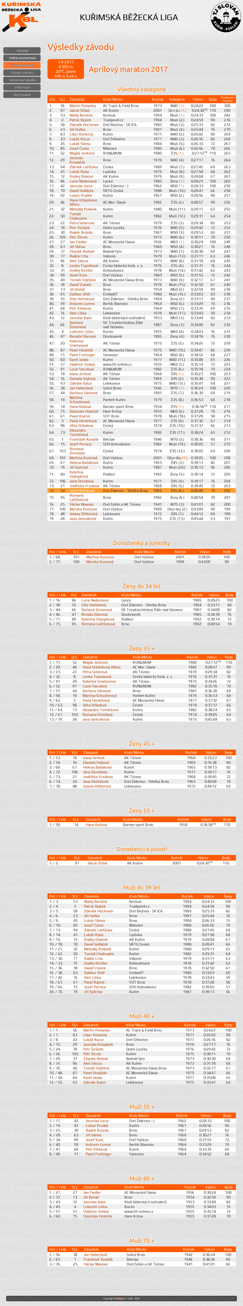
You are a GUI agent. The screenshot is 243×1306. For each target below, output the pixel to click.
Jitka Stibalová (81, 425)
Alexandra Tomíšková (79, 432)
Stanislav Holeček (84, 411)
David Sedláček (82, 190)
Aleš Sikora (79, 261)
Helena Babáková (84, 462)
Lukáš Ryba (79, 171)
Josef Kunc (79, 275)
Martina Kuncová (83, 458)
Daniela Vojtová (82, 378)
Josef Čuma (79, 148)
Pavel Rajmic (80, 416)
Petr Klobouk (80, 308)
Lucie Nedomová (83, 181)
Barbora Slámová (84, 393)
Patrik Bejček (80, 120)
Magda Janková (82, 153)
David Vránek (80, 284)
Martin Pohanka (83, 105)
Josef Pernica (80, 444)
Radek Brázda (81, 232)
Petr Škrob (78, 237)
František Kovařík (84, 439)
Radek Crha (79, 256)
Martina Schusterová (80, 399)
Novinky (22, 50)
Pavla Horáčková (83, 421)
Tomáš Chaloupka (78, 216)
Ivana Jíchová (80, 374)
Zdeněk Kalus (81, 383)
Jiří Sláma (77, 246)
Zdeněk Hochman (84, 124)
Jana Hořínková (82, 490)
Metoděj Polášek (83, 209)
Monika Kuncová (83, 509)
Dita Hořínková (82, 299)
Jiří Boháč (77, 289)
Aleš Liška (78, 313)
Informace (22, 87)
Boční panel (22, 95)
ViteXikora (119, 1298)
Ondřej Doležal (81, 176)
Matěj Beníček (81, 115)
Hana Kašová (80, 406)
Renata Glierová (83, 336)
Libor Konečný (81, 134)
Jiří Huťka (77, 129)
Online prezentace (22, 58)
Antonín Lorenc (82, 303)
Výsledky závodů (22, 65)
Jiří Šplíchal (79, 467)
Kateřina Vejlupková (79, 474)
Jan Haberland (81, 388)
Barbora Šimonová (78, 324)
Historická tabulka (22, 80)
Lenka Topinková (84, 265)
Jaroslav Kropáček (77, 160)
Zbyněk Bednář (82, 251)
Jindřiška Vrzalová (84, 486)
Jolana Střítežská (83, 514)
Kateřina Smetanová (79, 343)
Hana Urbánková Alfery (102, 667)
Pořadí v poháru (22, 73)
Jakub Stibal (79, 110)
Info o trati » (66, 76)
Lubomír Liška (81, 331)
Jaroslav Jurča (81, 186)
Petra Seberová (82, 223)
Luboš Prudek (81, 195)
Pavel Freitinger (82, 355)
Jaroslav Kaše (81, 318)
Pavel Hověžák (81, 350)
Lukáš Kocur (80, 139)
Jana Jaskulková (83, 518)
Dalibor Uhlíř (80, 294)
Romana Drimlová (77, 451)
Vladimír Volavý (82, 364)
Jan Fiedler (78, 242)
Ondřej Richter (81, 270)
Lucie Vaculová (82, 369)
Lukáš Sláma (80, 143)
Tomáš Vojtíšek (83, 280)
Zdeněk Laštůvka (84, 167)
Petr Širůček (80, 227)
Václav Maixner (82, 504)
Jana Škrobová (81, 481)
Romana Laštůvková (79, 497)
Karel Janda (79, 359)
